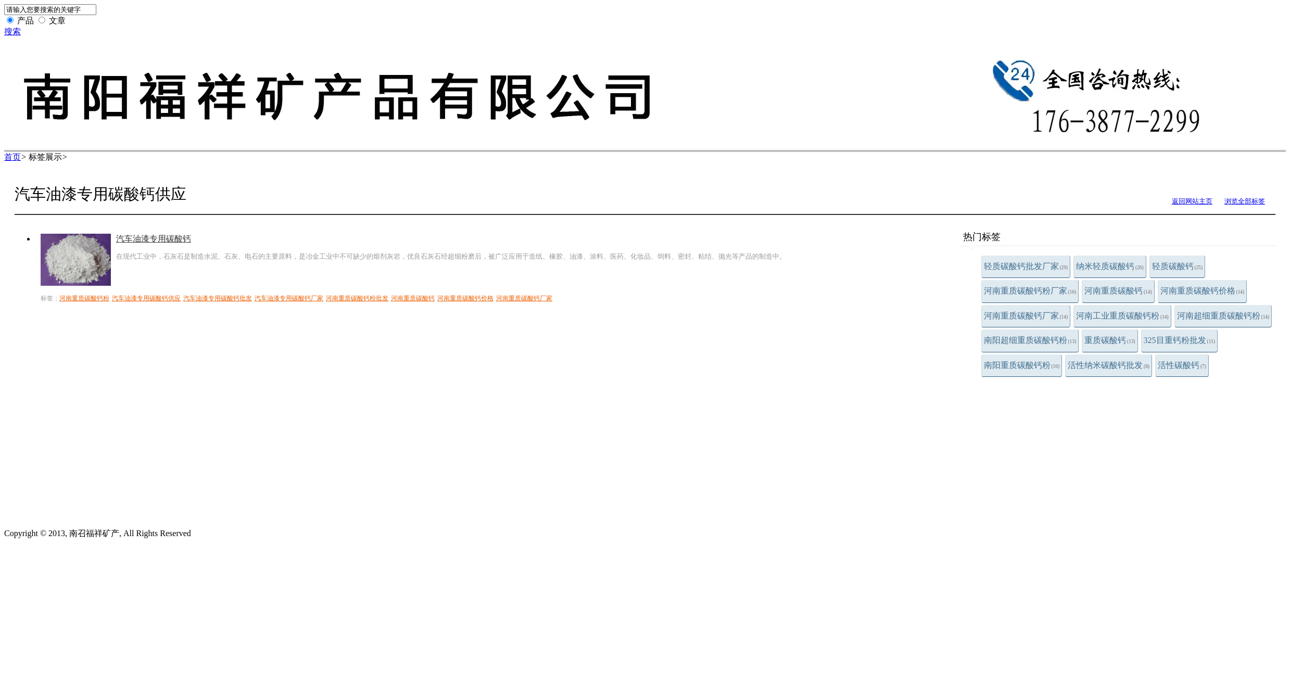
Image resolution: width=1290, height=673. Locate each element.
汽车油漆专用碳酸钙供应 (146, 298)
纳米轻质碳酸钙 (1110, 266)
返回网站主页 (1192, 201)
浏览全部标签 (1244, 201)
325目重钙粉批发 (1179, 340)
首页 (12, 157)
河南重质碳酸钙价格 (1202, 290)
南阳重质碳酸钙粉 (1022, 365)
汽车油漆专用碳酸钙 (153, 238)
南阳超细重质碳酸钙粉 (1030, 340)
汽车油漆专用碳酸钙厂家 (289, 298)
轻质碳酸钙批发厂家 (1026, 266)
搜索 (12, 31)
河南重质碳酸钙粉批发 (357, 298)
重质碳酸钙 (1109, 340)
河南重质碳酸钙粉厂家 (1030, 290)
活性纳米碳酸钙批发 (1108, 365)
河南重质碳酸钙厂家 (1026, 315)
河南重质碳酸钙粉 (84, 298)
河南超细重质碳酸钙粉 (1223, 315)
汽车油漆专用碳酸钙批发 (217, 298)
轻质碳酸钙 (1177, 266)
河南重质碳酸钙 (1118, 290)
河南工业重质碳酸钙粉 (1122, 315)
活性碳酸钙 (1182, 365)
